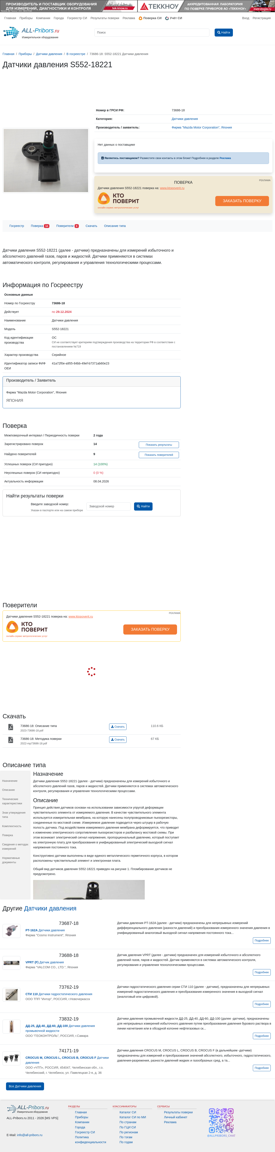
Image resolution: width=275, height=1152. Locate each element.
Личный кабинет (175, 1117)
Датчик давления (45, 962)
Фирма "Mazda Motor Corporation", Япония (202, 127)
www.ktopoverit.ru (172, 188)
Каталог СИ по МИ (132, 1117)
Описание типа (115, 226)
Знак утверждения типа (14, 814)
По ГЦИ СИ (127, 1127)
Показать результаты (159, 444)
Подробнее (262, 940)
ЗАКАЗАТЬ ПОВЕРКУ (242, 201)
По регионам (128, 1132)
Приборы (26, 18)
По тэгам (125, 1137)
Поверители (67, 226)
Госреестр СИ (77, 18)
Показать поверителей (159, 454)
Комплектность (11, 826)
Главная (10, 18)
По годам (126, 1142)
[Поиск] (151, 33)
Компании (43, 18)
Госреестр (16, 226)
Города (59, 18)
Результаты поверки (104, 18)
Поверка (40, 226)
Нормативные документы (11, 860)
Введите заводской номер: (50, 504)
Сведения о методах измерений (15, 846)
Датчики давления (50, 908)
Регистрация (262, 18)
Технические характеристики (12, 801)
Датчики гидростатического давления (59, 994)
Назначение (9, 780)
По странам (127, 1122)
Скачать (91, 226)
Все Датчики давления (25, 1086)
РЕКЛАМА (264, 180)
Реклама (129, 18)
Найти (143, 506)
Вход (245, 18)
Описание (8, 789)
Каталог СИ (127, 1112)
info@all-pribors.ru (30, 1135)
